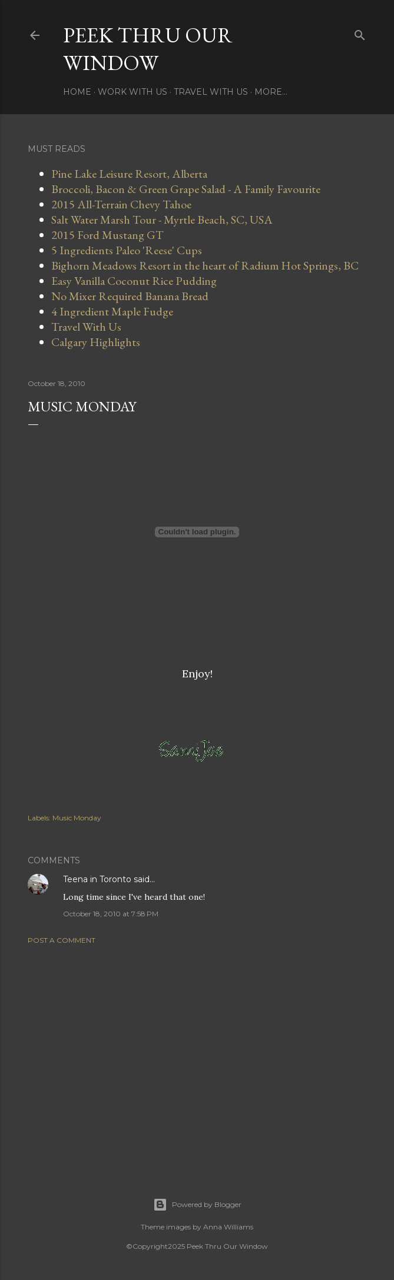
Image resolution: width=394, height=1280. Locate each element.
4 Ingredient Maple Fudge (112, 311)
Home (77, 92)
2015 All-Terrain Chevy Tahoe (121, 204)
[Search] (360, 32)
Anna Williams (228, 1226)
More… (270, 92)
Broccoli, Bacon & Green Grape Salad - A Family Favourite (185, 189)
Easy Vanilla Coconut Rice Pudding (134, 280)
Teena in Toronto (97, 879)
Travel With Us (211, 92)
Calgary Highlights (95, 342)
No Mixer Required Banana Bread (129, 296)
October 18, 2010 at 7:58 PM (110, 913)
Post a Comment (61, 940)
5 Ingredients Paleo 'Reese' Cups (126, 250)
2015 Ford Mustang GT (107, 234)
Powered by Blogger (197, 1205)
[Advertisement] (197, 1056)
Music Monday (76, 817)
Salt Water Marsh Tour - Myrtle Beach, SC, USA (162, 219)
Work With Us (132, 92)
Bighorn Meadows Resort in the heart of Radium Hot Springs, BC (205, 265)
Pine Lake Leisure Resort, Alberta (129, 173)
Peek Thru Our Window (148, 49)
